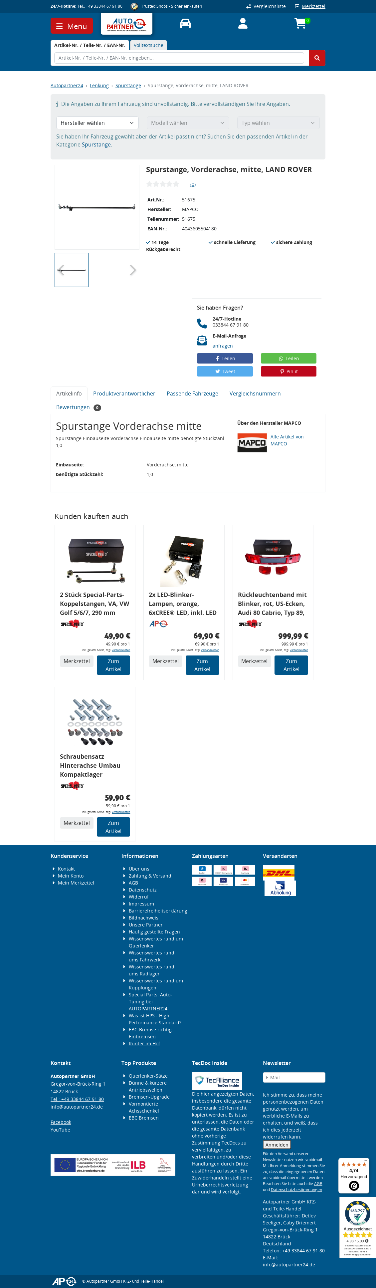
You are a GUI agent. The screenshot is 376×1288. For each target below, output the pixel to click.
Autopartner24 (67, 85)
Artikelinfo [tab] (69, 393)
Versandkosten (121, 650)
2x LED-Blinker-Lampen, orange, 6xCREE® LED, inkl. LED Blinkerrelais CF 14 (183, 605)
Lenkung (99, 85)
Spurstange (128, 85)
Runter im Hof (144, 1043)
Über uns (139, 869)
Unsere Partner (146, 924)
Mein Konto (71, 876)
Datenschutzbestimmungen (296, 1189)
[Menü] (365, 1162)
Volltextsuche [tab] (148, 45)
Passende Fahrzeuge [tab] (192, 393)
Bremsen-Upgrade (149, 1097)
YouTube (60, 1130)
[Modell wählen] (188, 123)
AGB (133, 883)
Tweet (225, 371)
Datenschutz (143, 890)
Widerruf (139, 897)
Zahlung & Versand (150, 876)
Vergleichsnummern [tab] (255, 393)
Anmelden (277, 1145)
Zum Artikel (113, 665)
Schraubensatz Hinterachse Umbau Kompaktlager (90, 765)
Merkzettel (310, 6)
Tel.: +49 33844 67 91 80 (99, 6)
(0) (193, 184)
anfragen (223, 346)
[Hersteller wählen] (97, 123)
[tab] (90, 45)
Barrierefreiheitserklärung (158, 910)
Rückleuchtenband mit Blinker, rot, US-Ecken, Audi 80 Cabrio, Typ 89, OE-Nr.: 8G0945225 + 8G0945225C (272, 605)
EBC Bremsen (144, 1118)
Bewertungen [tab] (78, 407)
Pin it (289, 371)
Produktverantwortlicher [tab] (124, 393)
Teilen (225, 358)
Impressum (141, 904)
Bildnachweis (143, 917)
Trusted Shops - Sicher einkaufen (171, 6)
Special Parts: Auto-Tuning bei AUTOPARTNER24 (150, 1001)
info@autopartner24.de (77, 1107)
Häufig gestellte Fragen (154, 931)
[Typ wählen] (278, 123)
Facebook (61, 1122)
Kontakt (66, 869)
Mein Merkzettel (76, 883)
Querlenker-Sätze (148, 1076)
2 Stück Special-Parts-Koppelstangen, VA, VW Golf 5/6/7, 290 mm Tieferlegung (94, 605)
